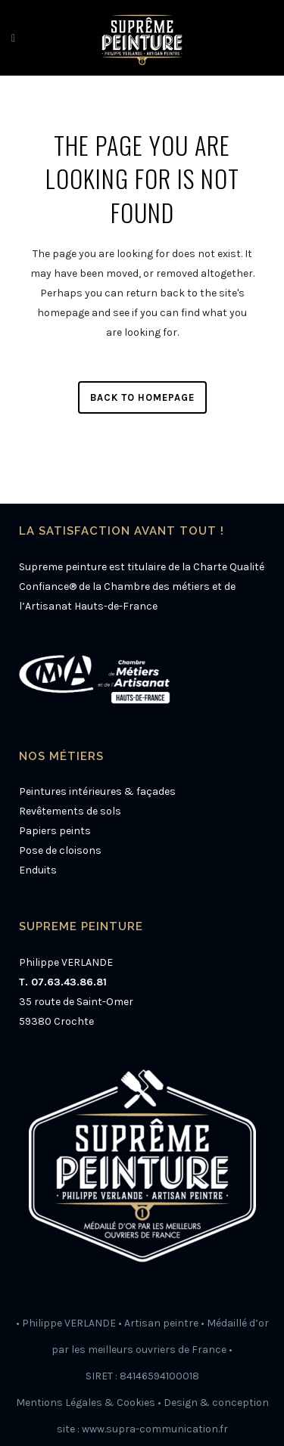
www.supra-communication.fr (155, 1429)
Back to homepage (142, 397)
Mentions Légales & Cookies (85, 1402)
